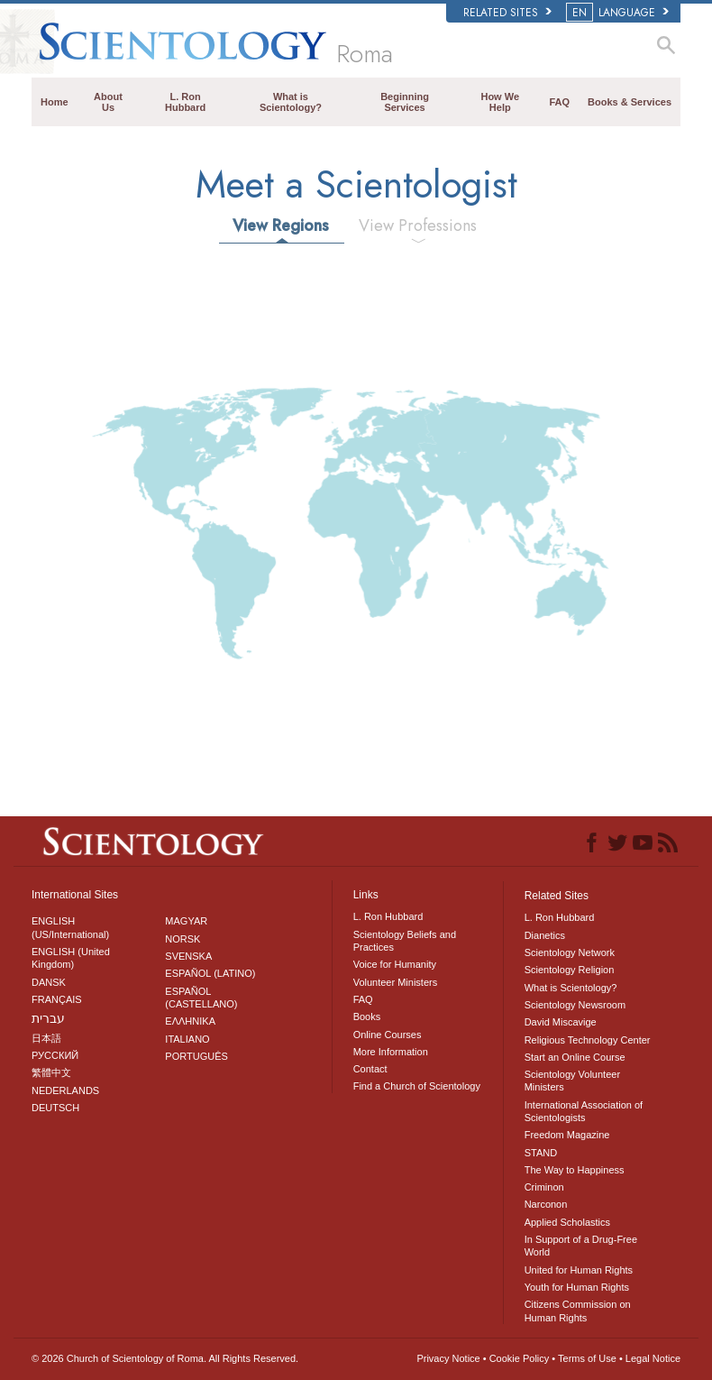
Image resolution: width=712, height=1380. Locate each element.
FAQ (559, 102)
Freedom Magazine (567, 1134)
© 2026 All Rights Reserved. (165, 1358)
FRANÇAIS (57, 999)
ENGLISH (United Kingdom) (71, 958)
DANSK (49, 982)
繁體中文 (51, 1072)
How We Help (499, 102)
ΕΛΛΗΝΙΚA (190, 1021)
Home (54, 102)
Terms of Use (587, 1358)
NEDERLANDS (65, 1090)
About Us (108, 102)
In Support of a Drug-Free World (581, 1245)
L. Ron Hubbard (185, 102)
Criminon (544, 1187)
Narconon (546, 1204)
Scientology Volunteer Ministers (572, 1080)
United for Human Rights (579, 1270)
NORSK (182, 939)
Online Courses (387, 1034)
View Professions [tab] (418, 225)
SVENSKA (188, 956)
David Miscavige (561, 1022)
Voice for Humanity (394, 964)
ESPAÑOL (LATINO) (210, 973)
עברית (48, 1018)
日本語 (46, 1038)
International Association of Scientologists (584, 1111)
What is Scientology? (291, 102)
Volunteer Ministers (395, 982)
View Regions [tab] (281, 225)
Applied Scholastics (567, 1222)
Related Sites (507, 13)
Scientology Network (570, 952)
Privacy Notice (447, 1358)
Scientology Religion (570, 969)
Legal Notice (652, 1358)
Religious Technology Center (588, 1040)
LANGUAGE (618, 13)
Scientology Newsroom (575, 1004)
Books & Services (629, 102)
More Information (390, 1051)
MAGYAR (186, 920)
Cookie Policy (519, 1358)
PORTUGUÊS (196, 1056)
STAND (541, 1152)
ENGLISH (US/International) (70, 927)
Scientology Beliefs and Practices (404, 940)
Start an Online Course (575, 1057)
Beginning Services (404, 102)
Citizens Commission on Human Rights (578, 1310)
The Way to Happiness (575, 1169)
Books (367, 1016)
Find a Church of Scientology (416, 1086)
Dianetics (545, 935)
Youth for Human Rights (577, 1287)
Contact (370, 1068)
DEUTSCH (55, 1107)
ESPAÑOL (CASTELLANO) (201, 997)
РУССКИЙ (55, 1055)
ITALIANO (187, 1039)
